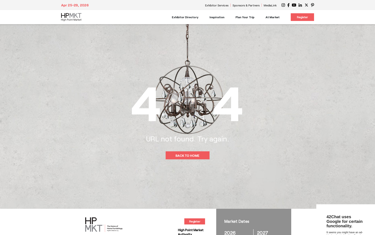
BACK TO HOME (187, 155)
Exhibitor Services (217, 5)
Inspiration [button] (217, 17)
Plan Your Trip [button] (245, 17)
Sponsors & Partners (246, 5)
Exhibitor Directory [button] (185, 17)
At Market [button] (273, 17)
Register (302, 17)
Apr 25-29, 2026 (75, 5)
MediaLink (270, 5)
